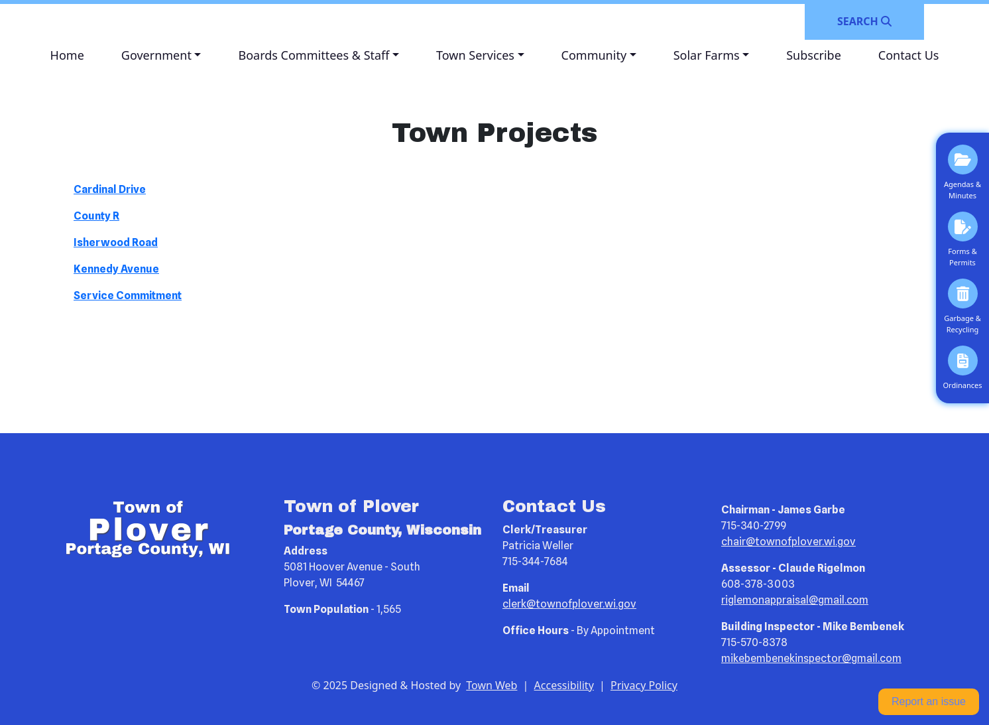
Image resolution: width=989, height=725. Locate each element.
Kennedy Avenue (116, 269)
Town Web (491, 685)
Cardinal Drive (110, 189)
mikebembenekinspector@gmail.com (811, 658)
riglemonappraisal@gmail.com (794, 600)
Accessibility (564, 685)
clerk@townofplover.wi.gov (569, 604)
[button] (161, 55)
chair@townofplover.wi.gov (788, 541)
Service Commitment (128, 295)
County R (96, 216)
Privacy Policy (644, 685)
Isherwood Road (116, 242)
